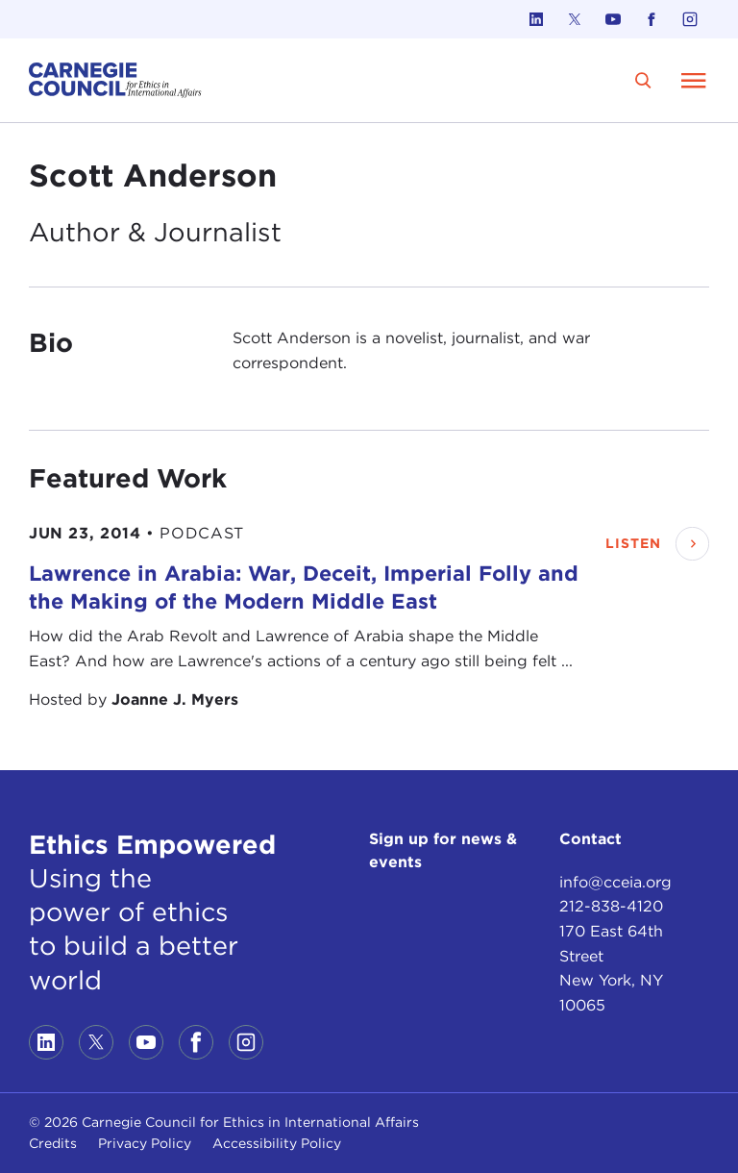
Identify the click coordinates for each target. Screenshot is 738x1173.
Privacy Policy (144, 1143)
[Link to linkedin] (536, 19)
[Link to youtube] (613, 19)
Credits (53, 1143)
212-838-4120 (611, 906)
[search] (643, 80)
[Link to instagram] (690, 19)
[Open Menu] (693, 79)
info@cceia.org (615, 882)
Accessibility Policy (276, 1143)
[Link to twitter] (574, 19)
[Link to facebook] (651, 19)
